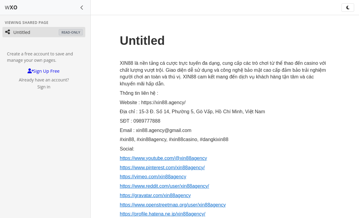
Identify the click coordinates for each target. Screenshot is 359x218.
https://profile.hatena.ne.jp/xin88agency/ (162, 213)
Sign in (43, 87)
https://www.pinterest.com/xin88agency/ (162, 167)
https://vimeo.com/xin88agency (153, 176)
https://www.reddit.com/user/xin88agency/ (164, 186)
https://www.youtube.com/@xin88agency (163, 158)
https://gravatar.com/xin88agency (155, 195)
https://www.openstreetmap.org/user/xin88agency (173, 204)
